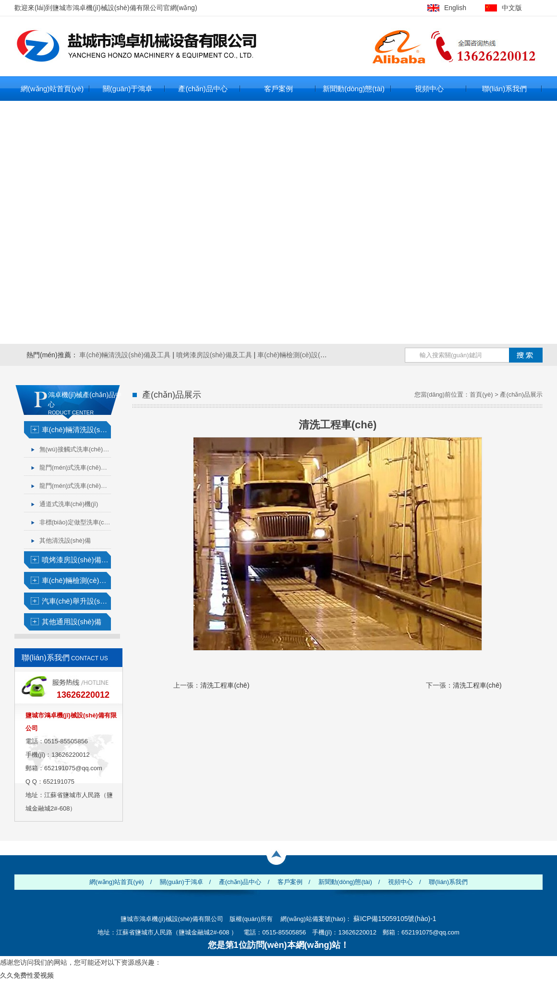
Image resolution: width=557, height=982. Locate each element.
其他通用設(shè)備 (71, 622)
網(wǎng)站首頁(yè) (52, 89)
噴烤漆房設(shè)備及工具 (214, 355)
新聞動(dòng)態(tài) (354, 89)
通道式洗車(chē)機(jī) (68, 504)
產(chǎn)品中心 (202, 89)
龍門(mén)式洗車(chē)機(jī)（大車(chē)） (75, 485)
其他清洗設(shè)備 (65, 540)
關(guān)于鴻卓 (127, 89)
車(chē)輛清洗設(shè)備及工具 (124, 355)
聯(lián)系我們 (504, 89)
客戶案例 (278, 89)
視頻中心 (429, 89)
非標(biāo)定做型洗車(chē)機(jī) (75, 522)
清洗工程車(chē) (224, 685)
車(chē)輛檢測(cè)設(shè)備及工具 (308, 355)
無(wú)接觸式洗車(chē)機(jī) (75, 449)
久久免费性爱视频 (27, 975)
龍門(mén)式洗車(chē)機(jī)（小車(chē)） (75, 467)
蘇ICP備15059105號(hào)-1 (394, 918)
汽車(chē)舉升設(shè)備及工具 (76, 601)
